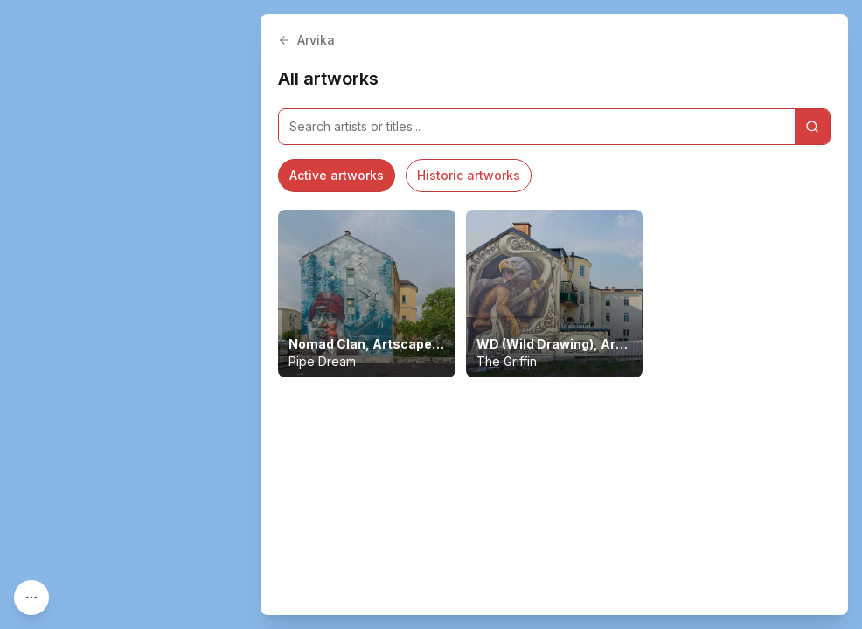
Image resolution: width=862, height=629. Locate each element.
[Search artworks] (537, 126)
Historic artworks (468, 175)
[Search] (812, 126)
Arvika (306, 39)
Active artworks (336, 175)
